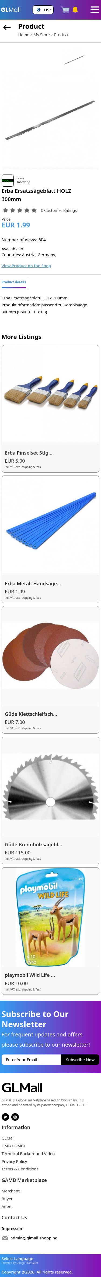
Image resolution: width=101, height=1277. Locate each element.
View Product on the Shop (26, 265)
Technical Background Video (28, 1153)
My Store (42, 34)
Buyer (7, 1198)
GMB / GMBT (14, 1145)
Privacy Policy (14, 1161)
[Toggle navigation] (95, 10)
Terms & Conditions (20, 1168)
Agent (7, 1206)
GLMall (8, 1138)
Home (23, 34)
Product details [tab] (14, 282)
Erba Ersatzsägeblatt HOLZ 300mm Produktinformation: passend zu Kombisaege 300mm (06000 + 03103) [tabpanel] (44, 304)
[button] (43, 10)
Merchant (11, 1190)
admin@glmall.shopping (34, 1237)
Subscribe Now (80, 1059)
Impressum (13, 1228)
